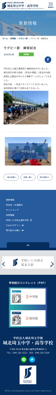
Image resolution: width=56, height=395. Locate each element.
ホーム (5, 38)
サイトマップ (12, 209)
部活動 (13, 38)
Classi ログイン (15, 225)
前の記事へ (11, 177)
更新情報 (10, 199)
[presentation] (3, 264)
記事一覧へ (28, 177)
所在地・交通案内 (14, 204)
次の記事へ (44, 177)
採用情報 (10, 214)
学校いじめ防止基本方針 (19, 220)
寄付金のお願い (15, 230)
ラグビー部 (23, 38)
